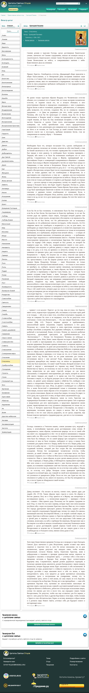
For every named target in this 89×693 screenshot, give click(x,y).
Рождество (6, 294)
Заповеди (5, 188)
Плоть (4, 267)
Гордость (5, 133)
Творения (83, 9)
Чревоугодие (6, 432)
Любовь (5, 216)
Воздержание (7, 110)
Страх (4, 377)
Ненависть (6, 247)
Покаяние (5, 279)
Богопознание (7, 82)
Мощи (4, 236)
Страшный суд (7, 381)
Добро (4, 149)
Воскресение (7, 122)
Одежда (5, 255)
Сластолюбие (7, 322)
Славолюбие (7, 318)
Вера (4, 102)
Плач (3, 263)
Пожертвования (76, 661)
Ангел (4, 35)
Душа (4, 165)
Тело (3, 385)
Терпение (5, 389)
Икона (4, 192)
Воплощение (6, 118)
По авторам (72, 9)
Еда (3, 169)
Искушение (6, 196)
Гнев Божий (6, 129)
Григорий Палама (31, 15)
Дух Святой (6, 157)
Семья (4, 310)
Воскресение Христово (10, 126)
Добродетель (7, 153)
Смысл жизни (7, 338)
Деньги (4, 145)
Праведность (7, 287)
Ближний (5, 67)
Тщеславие (6, 397)
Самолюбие (6, 298)
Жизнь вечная (7, 181)
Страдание (6, 369)
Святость (5, 302)
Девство (5, 141)
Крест (4, 204)
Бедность (5, 47)
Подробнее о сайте (78, 658)
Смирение (6, 334)
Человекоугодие (8, 424)
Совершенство (7, 342)
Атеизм (4, 39)
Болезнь (5, 94)
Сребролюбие (7, 365)
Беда (3, 43)
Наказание (6, 243)
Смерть (5, 326)
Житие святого (29, 40)
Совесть (5, 345)
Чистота (5, 428)
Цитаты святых (19, 4)
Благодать (5, 63)
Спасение (6, 357)
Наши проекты (13, 9)
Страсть (5, 373)
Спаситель (6, 361)
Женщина (5, 173)
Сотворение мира (9, 353)
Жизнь (4, 177)
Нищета (5, 251)
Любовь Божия (7, 220)
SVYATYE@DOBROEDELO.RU (14, 665)
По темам (62, 9)
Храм (4, 412)
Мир (3, 228)
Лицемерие (6, 212)
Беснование (6, 51)
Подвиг (4, 271)
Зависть (5, 184)
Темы (48, 658)
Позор (4, 275)
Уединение (6, 404)
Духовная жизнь (8, 161)
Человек (5, 420)
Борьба (4, 98)
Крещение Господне (9, 208)
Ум (3, 408)
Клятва (4, 200)
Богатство (5, 78)
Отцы (48, 661)
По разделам (51, 9)
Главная (3, 15)
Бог (3, 74)
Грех (3, 137)
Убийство (5, 400)
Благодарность (7, 59)
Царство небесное (9, 416)
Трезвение (6, 393)
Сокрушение (6, 349)
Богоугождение (7, 90)
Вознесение (6, 114)
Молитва (5, 232)
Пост (3, 283)
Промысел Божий (8, 291)
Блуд (3, 71)
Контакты (73, 665)
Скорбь (4, 314)
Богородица (6, 86)
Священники (6, 306)
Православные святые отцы (16, 15)
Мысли (4, 239)
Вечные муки (6, 106)
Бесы (4, 55)
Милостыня (6, 224)
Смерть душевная (8, 330)
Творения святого (43, 40)
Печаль (4, 259)
